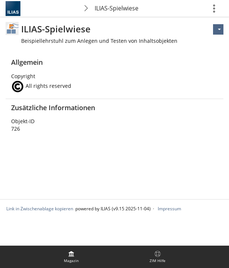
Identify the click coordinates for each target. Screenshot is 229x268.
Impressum (169, 208)
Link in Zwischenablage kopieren (39, 208)
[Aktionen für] (218, 29)
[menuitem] (71, 257)
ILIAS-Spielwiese (116, 8)
